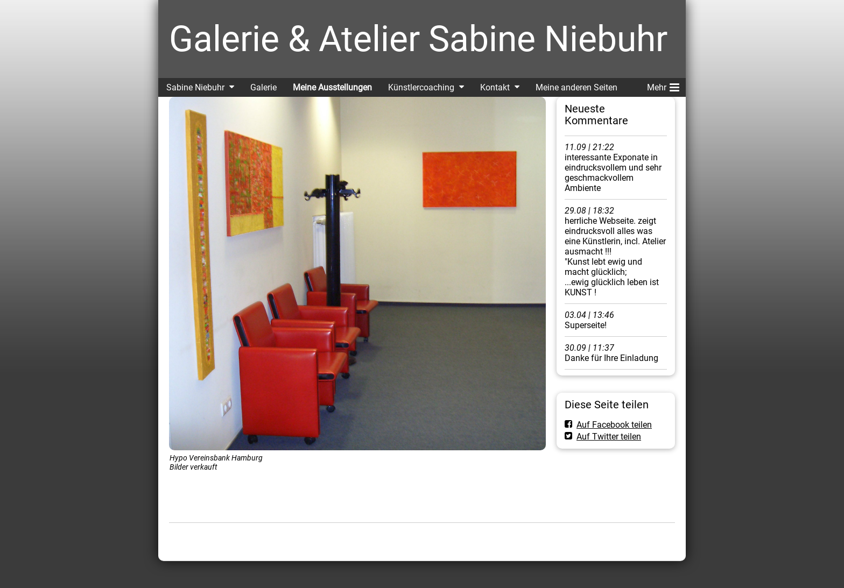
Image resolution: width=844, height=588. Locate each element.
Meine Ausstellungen (332, 87)
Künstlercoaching (421, 87)
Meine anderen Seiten (576, 87)
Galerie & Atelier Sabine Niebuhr (418, 39)
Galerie (263, 87)
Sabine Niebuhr (195, 87)
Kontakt (495, 87)
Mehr (663, 85)
